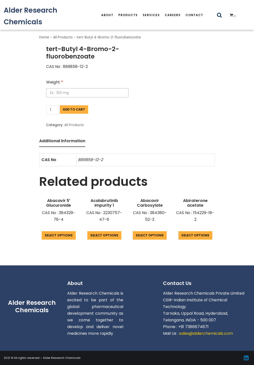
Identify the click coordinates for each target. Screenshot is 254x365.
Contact (194, 15)
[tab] (62, 141)
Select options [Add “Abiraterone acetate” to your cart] (195, 235)
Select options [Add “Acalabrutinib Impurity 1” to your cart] (104, 235)
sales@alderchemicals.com (206, 333)
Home (44, 37)
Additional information (62, 141)
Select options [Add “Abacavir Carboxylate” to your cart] (150, 235)
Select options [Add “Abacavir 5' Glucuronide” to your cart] (59, 235)
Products (128, 15)
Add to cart (74, 109)
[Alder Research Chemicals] (42, 16)
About (107, 15)
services (151, 15)
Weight (54, 82)
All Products (63, 37)
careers (173, 15)
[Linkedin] (246, 358)
